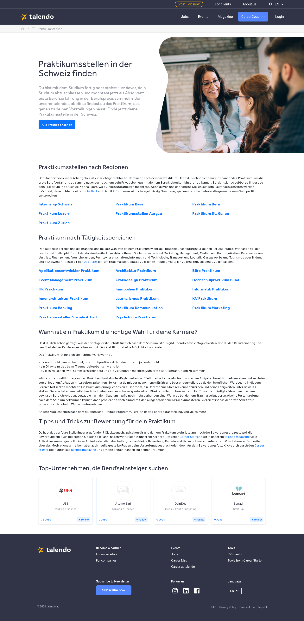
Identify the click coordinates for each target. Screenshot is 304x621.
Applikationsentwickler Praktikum (69, 270)
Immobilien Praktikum (135, 289)
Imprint (262, 607)
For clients (223, 4)
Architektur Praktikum (136, 270)
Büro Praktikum (206, 270)
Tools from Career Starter (245, 560)
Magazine (225, 17)
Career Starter (190, 437)
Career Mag (179, 560)
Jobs (185, 17)
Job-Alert (90, 191)
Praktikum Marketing (211, 307)
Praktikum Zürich (54, 222)
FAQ (213, 607)
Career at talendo (183, 567)
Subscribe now (113, 590)
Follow (85, 519)
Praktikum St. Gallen (210, 213)
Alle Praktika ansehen (57, 125)
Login (279, 17)
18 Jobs (46, 519)
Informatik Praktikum (211, 289)
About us (249, 4)
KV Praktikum (204, 298)
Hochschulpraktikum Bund (215, 279)
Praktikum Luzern (54, 213)
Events (203, 17)
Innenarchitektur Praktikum (63, 298)
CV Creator (235, 554)
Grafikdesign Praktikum (137, 279)
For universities (106, 554)
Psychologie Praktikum (136, 317)
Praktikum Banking (55, 307)
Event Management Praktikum (65, 279)
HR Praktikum (51, 289)
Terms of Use (247, 607)
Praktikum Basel (130, 204)
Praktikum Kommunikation (139, 307)
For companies (106, 560)
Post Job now (189, 4)
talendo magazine (237, 437)
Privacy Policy (227, 607)
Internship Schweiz (56, 204)
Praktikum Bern (206, 204)
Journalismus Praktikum (137, 298)
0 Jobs (103, 519)
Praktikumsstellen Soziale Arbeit (68, 317)
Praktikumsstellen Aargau (139, 213)
